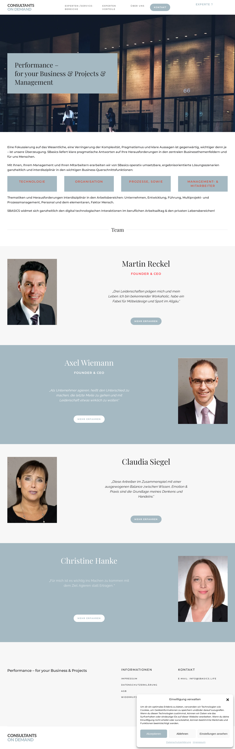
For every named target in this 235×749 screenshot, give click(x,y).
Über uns (137, 6)
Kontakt (160, 7)
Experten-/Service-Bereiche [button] (76, 7)
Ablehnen (182, 733)
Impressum (199, 742)
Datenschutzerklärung (178, 742)
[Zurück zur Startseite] (20, 7)
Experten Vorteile (109, 7)
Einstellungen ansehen (213, 733)
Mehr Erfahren (146, 321)
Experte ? (204, 4)
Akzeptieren (153, 733)
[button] (227, 699)
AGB (124, 691)
